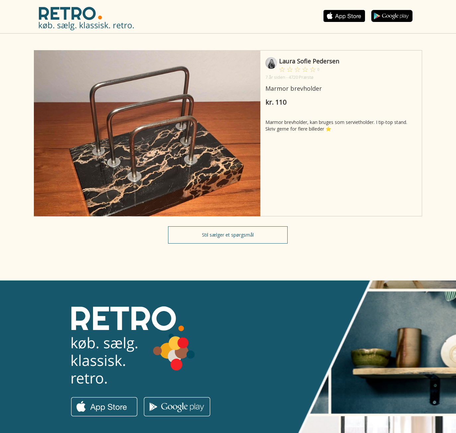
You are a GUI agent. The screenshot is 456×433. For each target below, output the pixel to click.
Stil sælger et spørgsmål (228, 235)
